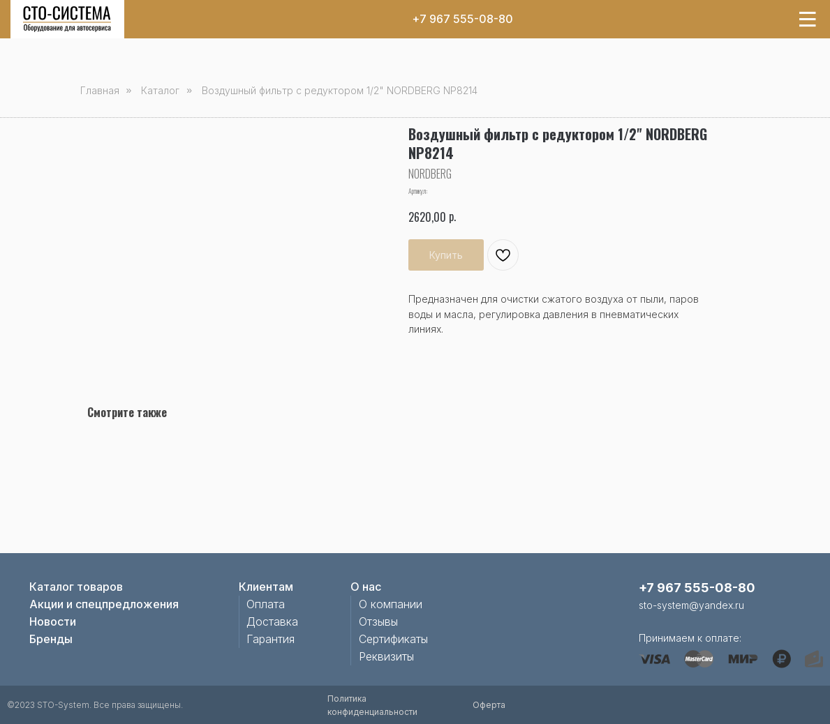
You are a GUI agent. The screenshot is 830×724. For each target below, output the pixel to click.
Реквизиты (386, 656)
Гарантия (270, 639)
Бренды (51, 639)
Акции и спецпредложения (104, 604)
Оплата (265, 604)
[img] (67, 19)
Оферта (489, 705)
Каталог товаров (76, 587)
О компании (390, 604)
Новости (52, 621)
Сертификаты (393, 639)
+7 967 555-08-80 (462, 19)
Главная (99, 90)
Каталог (160, 90)
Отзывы (378, 621)
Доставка (272, 621)
